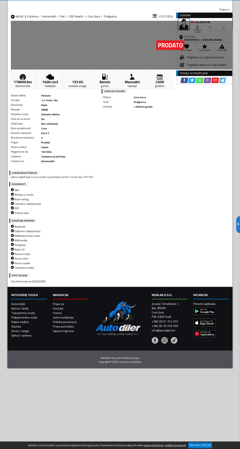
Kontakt (186, 3)
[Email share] (146, 124)
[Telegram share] (153, 124)
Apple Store (120, 3)
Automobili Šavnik (62, 394)
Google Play (95, 3)
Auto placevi (80, 29)
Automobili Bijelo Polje (146, 371)
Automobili (49, 36)
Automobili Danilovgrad (106, 376)
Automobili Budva (22, 376)
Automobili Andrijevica (25, 371)
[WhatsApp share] (130, 124)
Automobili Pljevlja (143, 385)
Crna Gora (94, 36)
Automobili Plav (102, 385)
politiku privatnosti (175, 445)
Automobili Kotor (103, 380)
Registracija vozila (190, 29)
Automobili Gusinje (144, 376)
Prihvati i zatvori (200, 445)
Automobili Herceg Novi (26, 380)
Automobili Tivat (143, 389)
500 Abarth (76, 36)
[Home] (11, 28)
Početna (32, 36)
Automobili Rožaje (103, 389)
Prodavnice (54, 29)
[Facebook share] (115, 124)
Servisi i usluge (157, 29)
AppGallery (144, 3)
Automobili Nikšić (21, 385)
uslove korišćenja (154, 445)
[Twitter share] (123, 124)
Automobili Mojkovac (145, 380)
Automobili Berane (103, 371)
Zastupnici (105, 29)
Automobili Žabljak (103, 394)
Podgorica (110, 36)
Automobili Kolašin (63, 380)
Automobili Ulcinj (21, 394)
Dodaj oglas (220, 29)
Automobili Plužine (22, 389)
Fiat (62, 36)
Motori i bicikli (19, 440)
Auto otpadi (129, 29)
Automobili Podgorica (65, 389)
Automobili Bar (60, 371)
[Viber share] (138, 124)
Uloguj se (206, 3)
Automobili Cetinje (62, 376)
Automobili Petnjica (63, 385)
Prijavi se (58, 435)
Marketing (165, 3)
